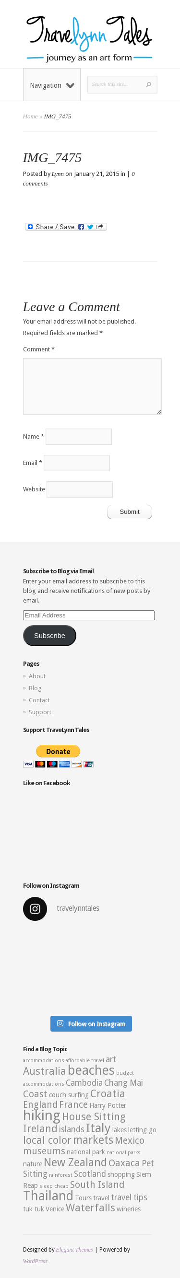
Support (40, 712)
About (37, 676)
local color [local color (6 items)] (47, 1140)
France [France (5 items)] (73, 1104)
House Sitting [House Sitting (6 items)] (94, 1117)
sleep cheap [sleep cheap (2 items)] (54, 1186)
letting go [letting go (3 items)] (142, 1130)
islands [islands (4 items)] (71, 1129)
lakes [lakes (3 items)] (119, 1130)
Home (30, 116)
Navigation (52, 85)
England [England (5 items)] (40, 1104)
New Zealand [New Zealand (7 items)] (75, 1162)
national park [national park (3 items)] (86, 1152)
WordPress (35, 1261)
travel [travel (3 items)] (101, 1198)
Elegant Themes (74, 1249)
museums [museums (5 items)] (44, 1151)
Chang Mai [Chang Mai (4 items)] (123, 1083)
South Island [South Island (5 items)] (97, 1184)
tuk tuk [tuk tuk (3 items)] (33, 1209)
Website (34, 489)
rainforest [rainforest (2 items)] (60, 1175)
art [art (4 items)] (111, 1059)
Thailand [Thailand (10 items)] (48, 1196)
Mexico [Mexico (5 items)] (129, 1140)
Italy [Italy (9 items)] (98, 1128)
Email (32, 462)
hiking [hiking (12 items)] (41, 1115)
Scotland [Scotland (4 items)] (90, 1174)
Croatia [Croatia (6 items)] (107, 1094)
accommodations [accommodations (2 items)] (43, 1060)
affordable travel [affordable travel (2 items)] (85, 1060)
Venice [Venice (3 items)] (55, 1209)
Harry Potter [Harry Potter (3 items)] (107, 1105)
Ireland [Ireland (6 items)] (40, 1129)
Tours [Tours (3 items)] (83, 1198)
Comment (39, 349)
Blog (35, 688)
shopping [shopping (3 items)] (121, 1174)
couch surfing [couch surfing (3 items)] (69, 1095)
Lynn (58, 173)
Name (33, 436)
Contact (39, 700)
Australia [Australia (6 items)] (44, 1071)
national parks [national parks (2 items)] (124, 1153)
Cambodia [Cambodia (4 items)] (84, 1083)
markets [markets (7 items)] (93, 1140)
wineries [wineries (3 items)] (129, 1209)
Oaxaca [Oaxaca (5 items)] (124, 1163)
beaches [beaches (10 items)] (91, 1070)
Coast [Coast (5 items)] (35, 1094)
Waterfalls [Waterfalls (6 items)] (90, 1208)
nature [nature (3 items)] (32, 1164)
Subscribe (49, 635)
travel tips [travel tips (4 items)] (129, 1197)
